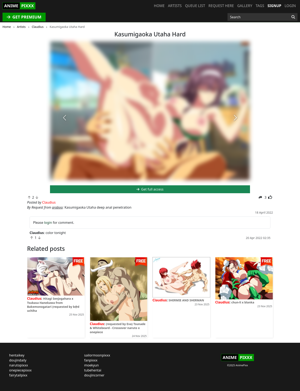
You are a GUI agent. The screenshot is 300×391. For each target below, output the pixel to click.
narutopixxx (18, 365)
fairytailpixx (18, 375)
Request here (221, 5)
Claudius (34, 298)
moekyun (91, 365)
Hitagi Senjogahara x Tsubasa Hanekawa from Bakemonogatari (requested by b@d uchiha (53, 305)
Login (290, 5)
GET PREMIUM (24, 17)
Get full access (149, 189)
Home (159, 5)
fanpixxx (91, 360)
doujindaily (17, 360)
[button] (65, 118)
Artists (175, 5)
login (48, 222)
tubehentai (92, 370)
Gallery (244, 5)
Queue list (195, 5)
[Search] (293, 17)
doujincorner (94, 375)
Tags (260, 5)
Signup (274, 5)
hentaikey (16, 355)
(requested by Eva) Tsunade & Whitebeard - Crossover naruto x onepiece (117, 328)
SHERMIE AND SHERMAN (186, 300)
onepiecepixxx (20, 370)
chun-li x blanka (242, 302)
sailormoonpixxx (97, 355)
